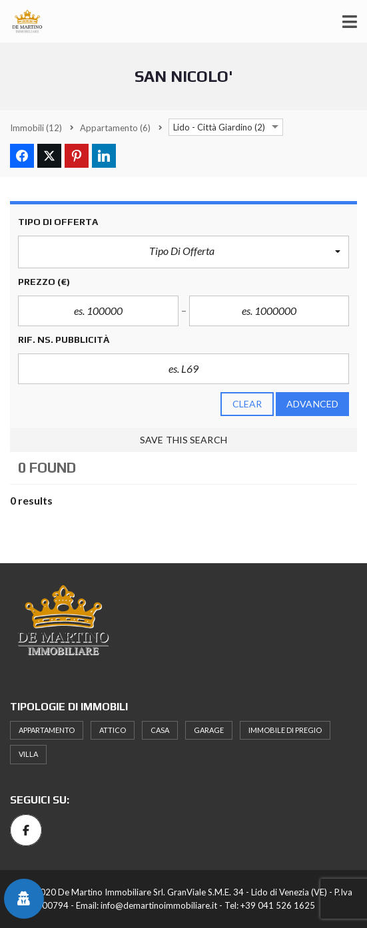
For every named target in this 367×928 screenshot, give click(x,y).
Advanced (312, 403)
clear (247, 403)
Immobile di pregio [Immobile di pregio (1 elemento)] (285, 730)
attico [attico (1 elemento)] (112, 730)
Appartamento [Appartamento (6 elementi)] (47, 730)
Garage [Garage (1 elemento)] (209, 730)
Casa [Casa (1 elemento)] (160, 730)
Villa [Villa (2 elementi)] (28, 754)
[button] (183, 252)
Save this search (183, 439)
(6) (115, 127)
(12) (36, 127)
